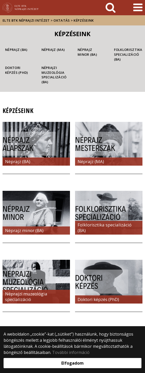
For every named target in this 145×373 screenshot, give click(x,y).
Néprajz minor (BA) (87, 52)
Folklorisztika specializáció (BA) (127, 54)
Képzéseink (84, 20)
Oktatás (61, 20)
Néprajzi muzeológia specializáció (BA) (54, 74)
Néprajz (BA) (16, 49)
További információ (71, 352)
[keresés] (110, 7)
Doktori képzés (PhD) (16, 70)
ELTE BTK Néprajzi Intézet (26, 20)
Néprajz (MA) (53, 49)
